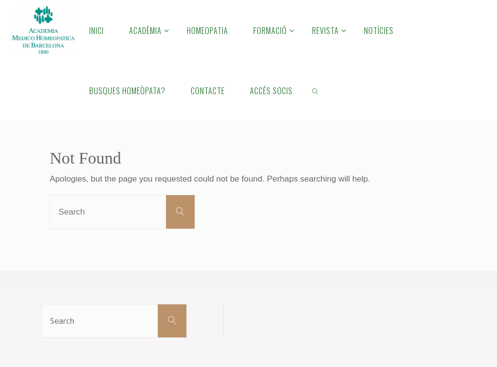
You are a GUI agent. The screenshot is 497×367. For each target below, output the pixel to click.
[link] (315, 90)
